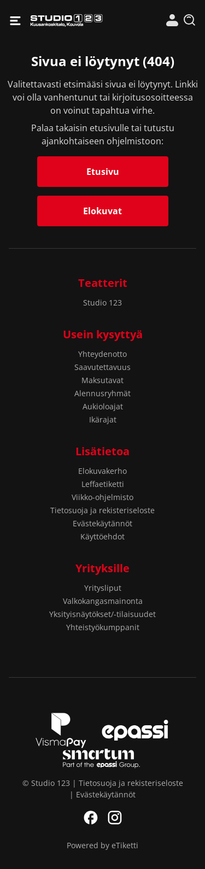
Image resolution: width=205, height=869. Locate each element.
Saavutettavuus (102, 367)
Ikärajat (102, 419)
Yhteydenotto (102, 354)
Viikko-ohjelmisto (102, 497)
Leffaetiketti (102, 484)
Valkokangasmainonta (103, 601)
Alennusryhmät (102, 393)
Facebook (90, 817)
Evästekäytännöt (102, 523)
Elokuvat (102, 211)
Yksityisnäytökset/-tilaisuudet (102, 614)
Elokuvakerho (102, 471)
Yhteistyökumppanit (102, 627)
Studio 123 (66, 20)
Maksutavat (102, 380)
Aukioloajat (103, 406)
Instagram (115, 817)
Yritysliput (102, 588)
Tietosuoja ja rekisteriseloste (102, 510)
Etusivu (102, 172)
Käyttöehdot (102, 536)
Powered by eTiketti (102, 845)
